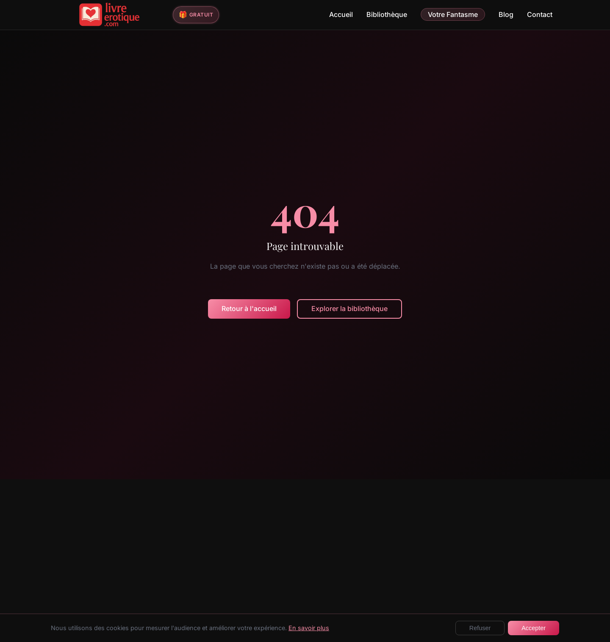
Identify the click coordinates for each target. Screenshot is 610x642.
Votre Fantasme (453, 14)
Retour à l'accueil (249, 308)
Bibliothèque (386, 14)
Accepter (533, 628)
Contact (539, 14)
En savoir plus (308, 627)
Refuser (480, 628)
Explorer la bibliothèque (349, 308)
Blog (506, 14)
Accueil (341, 14)
